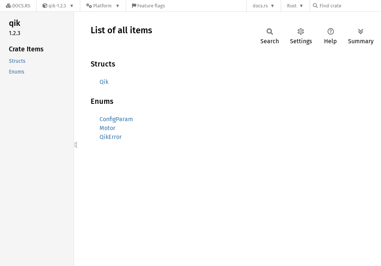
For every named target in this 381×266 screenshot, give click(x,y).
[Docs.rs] (18, 5)
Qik (104, 81)
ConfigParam (116, 119)
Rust (292, 5)
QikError (111, 136)
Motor (107, 128)
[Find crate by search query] (350, 5)
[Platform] (103, 5)
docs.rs (260, 5)
